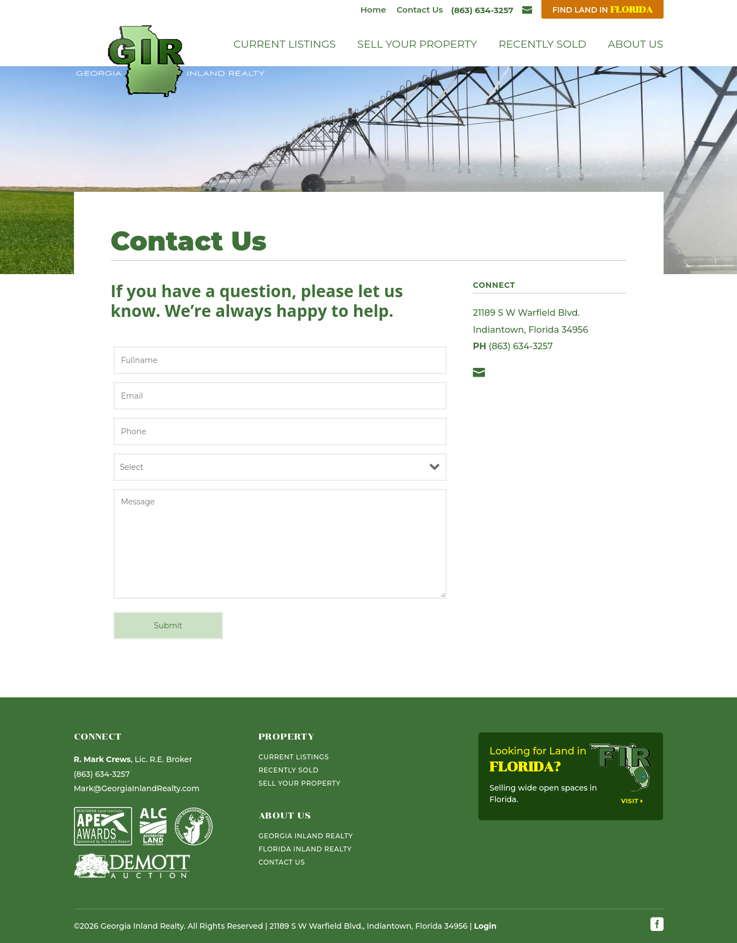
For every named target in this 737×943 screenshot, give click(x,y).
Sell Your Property (417, 45)
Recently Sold (542, 45)
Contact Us (420, 9)
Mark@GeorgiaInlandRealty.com (136, 788)
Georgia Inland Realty (306, 836)
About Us (635, 45)
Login (485, 926)
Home (373, 9)
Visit (629, 801)
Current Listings (284, 45)
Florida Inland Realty (305, 849)
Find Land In (602, 9)
